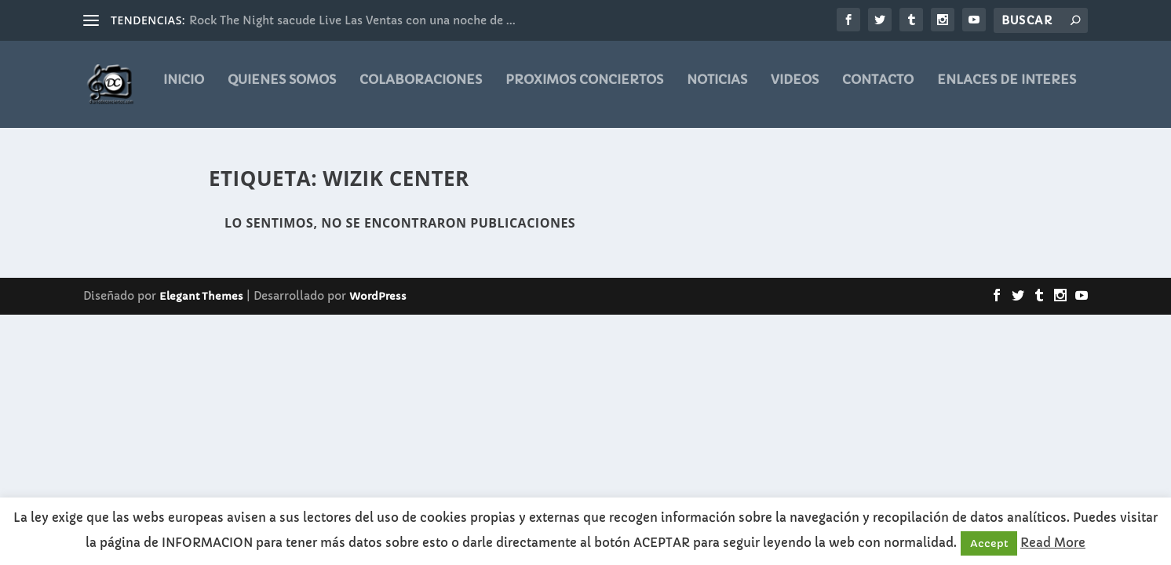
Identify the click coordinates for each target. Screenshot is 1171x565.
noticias (717, 90)
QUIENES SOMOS (282, 90)
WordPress (378, 297)
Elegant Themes (201, 297)
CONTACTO (878, 90)
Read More (1052, 542)
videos (795, 90)
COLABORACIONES (420, 90)
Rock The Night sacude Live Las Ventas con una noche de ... (352, 20)
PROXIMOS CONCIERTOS (584, 90)
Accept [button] (989, 543)
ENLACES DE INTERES (1006, 90)
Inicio (183, 90)
